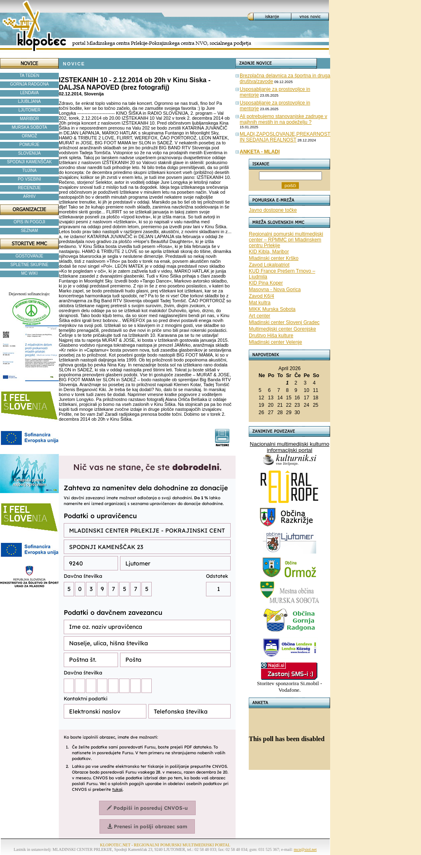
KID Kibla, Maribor (269, 252)
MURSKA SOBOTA (29, 127)
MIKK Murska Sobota (272, 309)
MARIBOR (29, 118)
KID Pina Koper (266, 283)
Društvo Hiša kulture (271, 335)
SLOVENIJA (29, 153)
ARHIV (29, 196)
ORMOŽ (29, 136)
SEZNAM (29, 230)
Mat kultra (260, 303)
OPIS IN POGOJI (29, 222)
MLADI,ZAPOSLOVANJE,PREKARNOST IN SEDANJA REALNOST (285, 137)
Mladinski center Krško (273, 258)
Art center (259, 316)
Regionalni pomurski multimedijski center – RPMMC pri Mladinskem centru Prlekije (286, 239)
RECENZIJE (29, 187)
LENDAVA (29, 92)
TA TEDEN (29, 75)
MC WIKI (29, 273)
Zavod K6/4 (261, 296)
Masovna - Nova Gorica (275, 289)
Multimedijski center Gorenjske (282, 329)
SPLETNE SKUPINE (29, 264)
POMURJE (29, 144)
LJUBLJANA (29, 101)
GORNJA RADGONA (29, 84)
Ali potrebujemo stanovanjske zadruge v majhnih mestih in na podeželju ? (283, 119)
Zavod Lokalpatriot (269, 265)
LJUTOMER (30, 110)
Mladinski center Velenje (275, 342)
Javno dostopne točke (273, 210)
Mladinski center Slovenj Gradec (284, 322)
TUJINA (29, 170)
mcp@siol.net (305, 849)
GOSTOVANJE (29, 256)
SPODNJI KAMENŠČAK (29, 162)
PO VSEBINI (29, 179)
